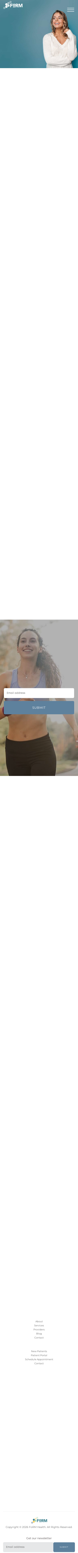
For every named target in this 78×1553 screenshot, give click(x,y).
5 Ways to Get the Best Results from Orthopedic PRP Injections (40, 559)
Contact (39, 1337)
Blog (39, 1333)
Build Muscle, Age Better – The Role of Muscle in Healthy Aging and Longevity (45, 573)
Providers (39, 1329)
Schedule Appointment (39, 1359)
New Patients (39, 1351)
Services (39, 1325)
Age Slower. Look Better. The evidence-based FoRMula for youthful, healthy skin (45, 529)
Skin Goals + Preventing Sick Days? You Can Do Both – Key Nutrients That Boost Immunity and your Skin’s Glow (46, 590)
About (39, 1321)
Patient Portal (39, 1355)
